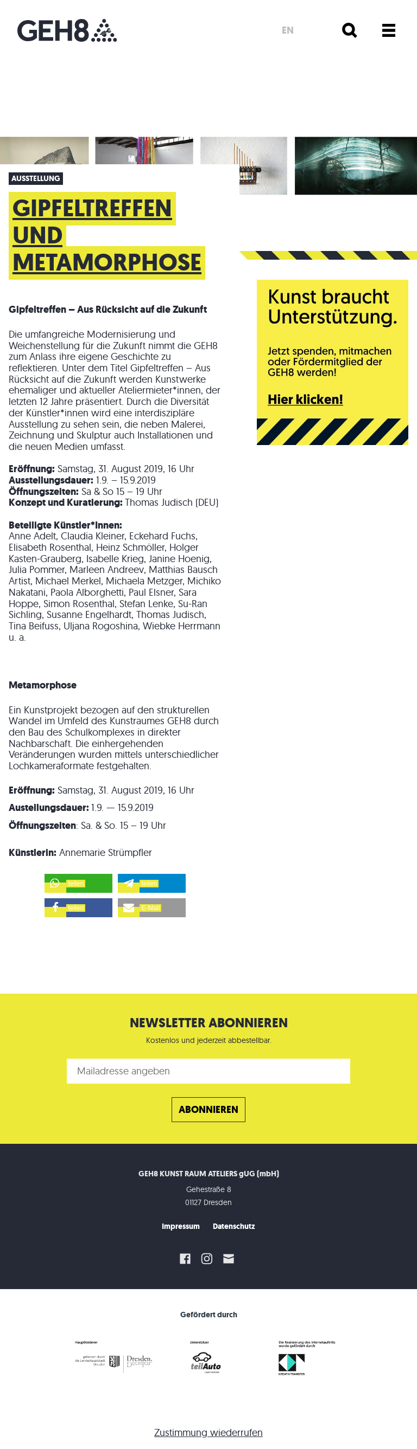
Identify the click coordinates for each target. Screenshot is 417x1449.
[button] (78, 883)
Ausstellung (35, 178)
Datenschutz (234, 1226)
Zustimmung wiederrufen (208, 1432)
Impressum (181, 1226)
